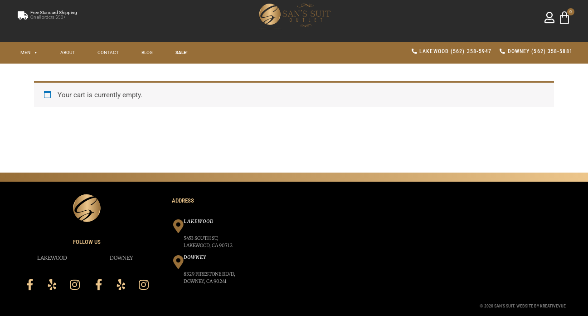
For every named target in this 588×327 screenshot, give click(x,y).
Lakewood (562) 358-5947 (452, 51)
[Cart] (564, 18)
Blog (147, 52)
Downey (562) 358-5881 (536, 51)
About (67, 52)
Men (29, 52)
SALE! (181, 52)
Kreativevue (553, 306)
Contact (108, 52)
